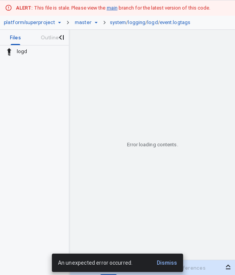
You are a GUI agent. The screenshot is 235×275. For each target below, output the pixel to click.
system (118, 22)
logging (136, 22)
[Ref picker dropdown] (96, 22)
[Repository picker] (59, 22)
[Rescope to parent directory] (9, 51)
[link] (152, 22)
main (112, 8)
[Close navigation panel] (61, 37)
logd (152, 22)
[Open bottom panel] (228, 267)
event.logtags (175, 22)
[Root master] (83, 22)
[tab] (15, 37)
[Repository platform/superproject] (29, 22)
